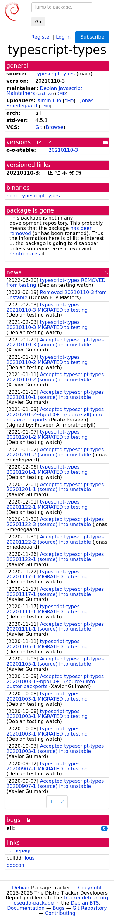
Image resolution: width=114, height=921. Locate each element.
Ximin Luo (49, 100)
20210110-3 (63, 150)
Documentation (25, 908)
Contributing (60, 913)
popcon (15, 865)
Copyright (90, 888)
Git (38, 127)
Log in (63, 37)
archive (45, 93)
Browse (54, 127)
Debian (20, 888)
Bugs (59, 908)
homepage (19, 850)
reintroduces (24, 254)
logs (30, 858)
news (14, 272)
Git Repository (90, 908)
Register (41, 37)
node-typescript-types (33, 196)
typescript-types (55, 74)
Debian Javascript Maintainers (44, 90)
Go (38, 21)
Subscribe (92, 37)
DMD (61, 93)
